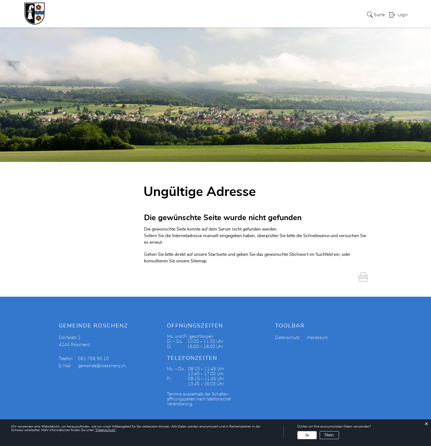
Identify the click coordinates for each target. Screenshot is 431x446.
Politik (163, 14)
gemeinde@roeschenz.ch (102, 366)
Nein (329, 435)
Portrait (143, 14)
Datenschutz (287, 337)
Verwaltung (187, 14)
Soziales (214, 14)
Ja (307, 435)
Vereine (262, 14)
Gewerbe (238, 14)
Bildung (312, 14)
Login (402, 15)
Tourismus (286, 14)
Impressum (317, 337)
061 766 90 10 (93, 359)
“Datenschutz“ (105, 430)
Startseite (217, 254)
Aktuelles (336, 14)
